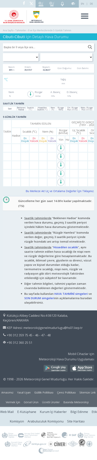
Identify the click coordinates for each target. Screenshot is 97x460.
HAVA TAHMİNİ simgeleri (71, 294)
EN (82, 3)
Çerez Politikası (66, 392)
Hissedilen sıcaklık (65, 247)
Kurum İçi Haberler (53, 412)
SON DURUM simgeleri (39, 298)
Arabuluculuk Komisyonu (46, 421)
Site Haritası (76, 421)
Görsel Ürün (31, 402)
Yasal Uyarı (24, 392)
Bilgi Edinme (79, 412)
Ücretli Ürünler (51, 402)
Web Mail (7, 412)
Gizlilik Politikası (43, 392)
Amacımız (7, 392)
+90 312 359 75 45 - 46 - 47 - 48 (29, 335)
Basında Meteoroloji (76, 402)
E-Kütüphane (26, 412)
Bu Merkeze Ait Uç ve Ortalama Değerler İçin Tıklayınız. (60, 191)
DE (91, 3)
